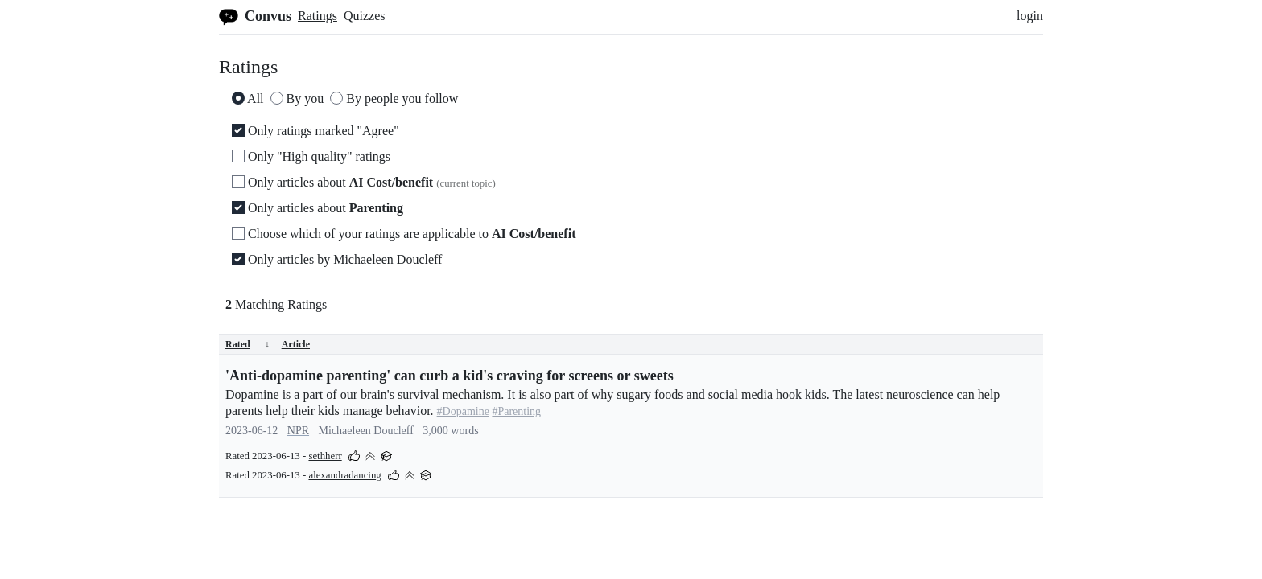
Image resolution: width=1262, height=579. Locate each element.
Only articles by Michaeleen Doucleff (337, 259)
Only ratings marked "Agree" (315, 131)
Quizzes (365, 16)
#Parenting (516, 411)
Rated (247, 344)
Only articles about (364, 182)
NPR (298, 431)
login (1030, 16)
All (248, 98)
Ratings (317, 16)
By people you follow (394, 98)
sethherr (324, 456)
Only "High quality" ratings (311, 156)
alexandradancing (344, 475)
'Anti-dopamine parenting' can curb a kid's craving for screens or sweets (449, 376)
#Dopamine (463, 411)
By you (297, 98)
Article (296, 344)
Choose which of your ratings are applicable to (403, 233)
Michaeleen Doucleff (366, 431)
